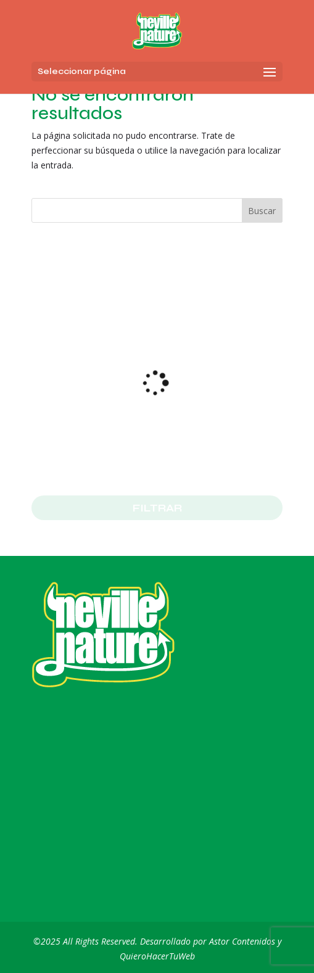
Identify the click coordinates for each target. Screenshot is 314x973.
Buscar (262, 211)
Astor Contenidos (242, 941)
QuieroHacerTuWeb (157, 956)
